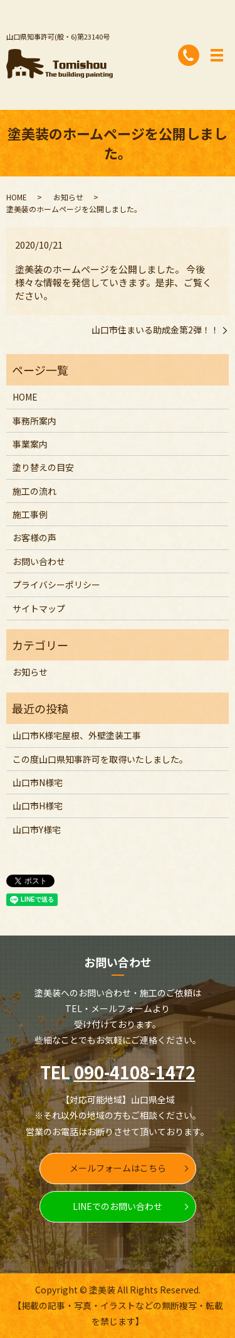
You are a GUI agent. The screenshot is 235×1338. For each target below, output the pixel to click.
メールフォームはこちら (118, 1168)
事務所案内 (34, 420)
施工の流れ (34, 491)
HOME (16, 197)
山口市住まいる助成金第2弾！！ (155, 330)
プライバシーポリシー (56, 584)
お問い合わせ (39, 561)
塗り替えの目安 (43, 467)
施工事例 (30, 514)
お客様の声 (34, 537)
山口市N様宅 (38, 782)
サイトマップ (39, 608)
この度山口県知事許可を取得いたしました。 (100, 759)
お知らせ (68, 197)
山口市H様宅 (38, 805)
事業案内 (30, 444)
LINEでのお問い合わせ (117, 1206)
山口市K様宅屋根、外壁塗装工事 (77, 735)
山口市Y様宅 (37, 829)
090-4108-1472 (135, 1072)
